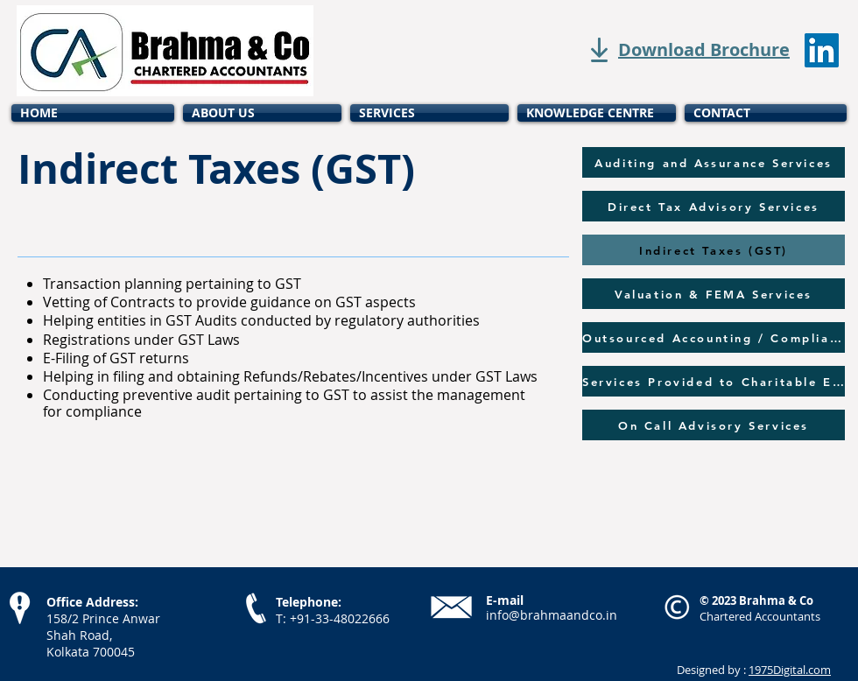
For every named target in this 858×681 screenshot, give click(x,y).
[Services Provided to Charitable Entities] (713, 381)
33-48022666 (352, 618)
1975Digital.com (790, 669)
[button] (429, 113)
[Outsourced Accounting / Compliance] (713, 337)
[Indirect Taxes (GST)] (713, 250)
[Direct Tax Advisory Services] (713, 206)
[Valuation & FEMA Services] (713, 293)
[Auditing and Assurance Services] (713, 162)
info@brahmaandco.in (551, 615)
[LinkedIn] (822, 50)
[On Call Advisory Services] (713, 425)
